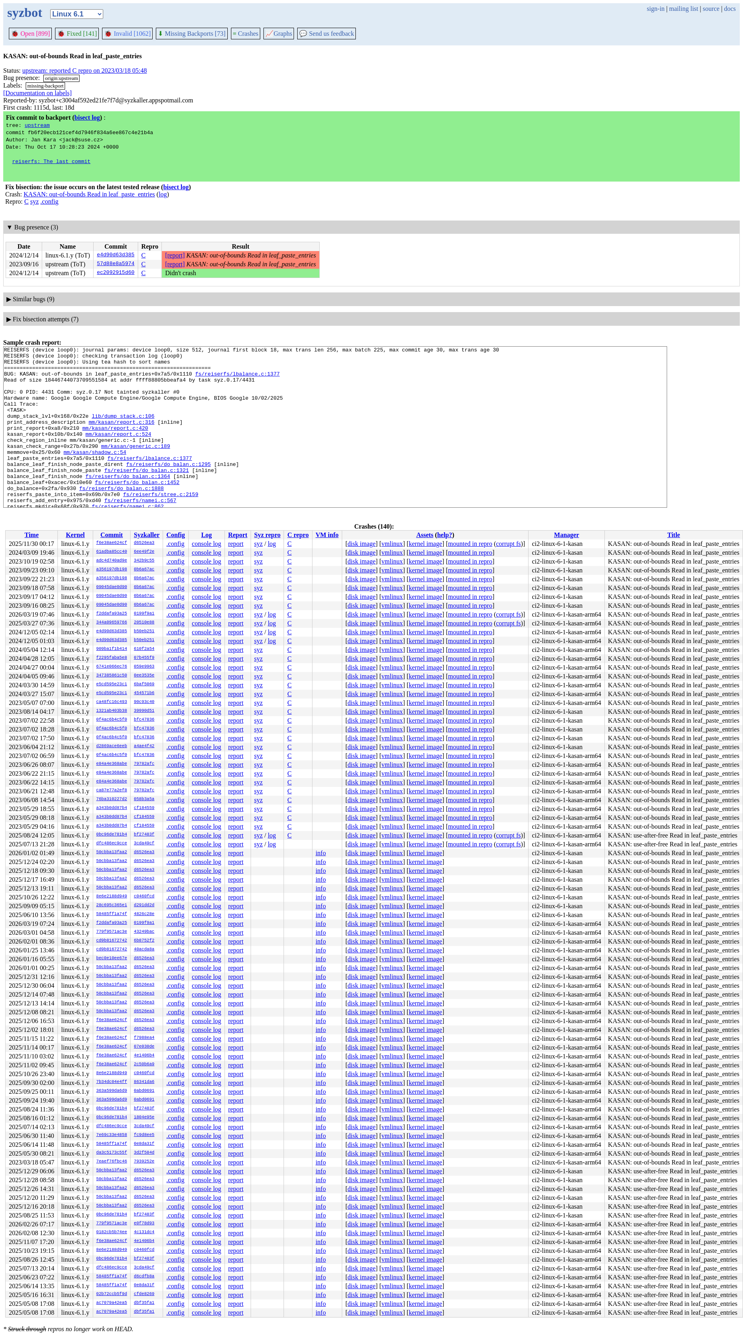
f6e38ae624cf (111, 543)
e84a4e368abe (111, 764)
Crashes (246, 33)
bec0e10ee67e (111, 958)
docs (730, 8)
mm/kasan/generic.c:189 (135, 466)
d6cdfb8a (144, 1276)
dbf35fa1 (144, 1303)
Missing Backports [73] (191, 33)
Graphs (278, 33)
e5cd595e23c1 (111, 684)
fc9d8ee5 (144, 1135)
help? (444, 534)
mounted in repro (470, 543)
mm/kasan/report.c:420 (115, 444)
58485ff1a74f (111, 914)
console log (206, 543)
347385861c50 (111, 675)
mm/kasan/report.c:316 (122, 437)
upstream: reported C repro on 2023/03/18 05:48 (84, 70)
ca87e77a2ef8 (111, 790)
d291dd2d (144, 905)
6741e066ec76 (111, 667)
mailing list (683, 8)
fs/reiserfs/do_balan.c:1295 (168, 488)
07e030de (144, 1047)
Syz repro (267, 534)
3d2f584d (144, 1153)
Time (31, 534)
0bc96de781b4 (111, 835)
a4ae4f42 (144, 746)
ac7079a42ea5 (111, 1303)
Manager (566, 534)
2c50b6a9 (144, 1064)
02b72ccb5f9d (111, 1294)
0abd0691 (144, 1091)
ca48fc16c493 (111, 702)
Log (206, 534)
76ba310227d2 (111, 799)
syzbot (24, 12)
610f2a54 (144, 649)
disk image (361, 543)
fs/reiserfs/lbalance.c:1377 (237, 379)
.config (50, 201)
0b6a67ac (144, 569)
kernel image (425, 543)
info (321, 853)
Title (673, 534)
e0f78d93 (144, 1223)
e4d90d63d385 (116, 255)
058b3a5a (144, 799)
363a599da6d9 (111, 1091)
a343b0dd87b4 (111, 808)
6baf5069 (144, 684)
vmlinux (392, 543)
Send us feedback (326, 33)
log (163, 194)
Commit (111, 534)
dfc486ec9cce (111, 843)
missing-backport (45, 86)
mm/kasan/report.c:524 (118, 452)
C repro (297, 534)
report (235, 543)
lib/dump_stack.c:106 (123, 430)
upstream (36, 125)
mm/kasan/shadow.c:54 (94, 473)
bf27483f (144, 835)
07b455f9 (144, 658)
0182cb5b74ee (111, 1232)
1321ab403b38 (111, 711)
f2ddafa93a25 (111, 614)
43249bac (144, 932)
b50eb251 (144, 631)
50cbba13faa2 (111, 852)
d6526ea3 (144, 543)
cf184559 (144, 808)
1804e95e (144, 1117)
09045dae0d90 (111, 587)
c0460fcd (144, 896)
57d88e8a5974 (116, 264)
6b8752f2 (144, 941)
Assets (424, 534)
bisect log (87, 117)
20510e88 (144, 622)
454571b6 (144, 693)
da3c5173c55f (111, 1153)
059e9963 (144, 667)
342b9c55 (144, 561)
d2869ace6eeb (111, 746)
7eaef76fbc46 (111, 1161)
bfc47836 (144, 720)
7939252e (144, 1161)
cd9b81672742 (111, 941)
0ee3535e (144, 675)
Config (175, 534)
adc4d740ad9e (111, 561)
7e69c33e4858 (111, 1135)
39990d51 (144, 711)
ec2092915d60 (116, 273)
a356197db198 (111, 569)
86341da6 (144, 1082)
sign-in (655, 8)
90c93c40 (144, 702)
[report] (175, 255)
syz (34, 201)
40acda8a (144, 949)
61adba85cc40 (111, 552)
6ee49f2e (144, 552)
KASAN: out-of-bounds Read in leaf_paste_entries (89, 194)
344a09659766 (111, 622)
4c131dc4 (144, 1232)
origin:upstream (61, 78)
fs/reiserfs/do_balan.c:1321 (146, 495)
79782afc (144, 764)
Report (237, 534)
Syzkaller (146, 534)
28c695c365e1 (111, 905)
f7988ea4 (144, 1038)
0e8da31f (144, 1144)
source (711, 8)
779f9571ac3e (111, 932)
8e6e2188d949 (111, 896)
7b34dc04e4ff (111, 1082)
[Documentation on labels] (37, 93)
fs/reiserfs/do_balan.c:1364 (128, 502)
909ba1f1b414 (111, 649)
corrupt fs (508, 543)
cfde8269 (144, 1294)
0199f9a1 (144, 614)
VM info (327, 534)
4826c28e (144, 914)
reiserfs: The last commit (51, 161)
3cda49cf (144, 843)
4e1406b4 (144, 1055)
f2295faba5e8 (111, 658)
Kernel (75, 534)
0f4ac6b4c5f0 (111, 720)
